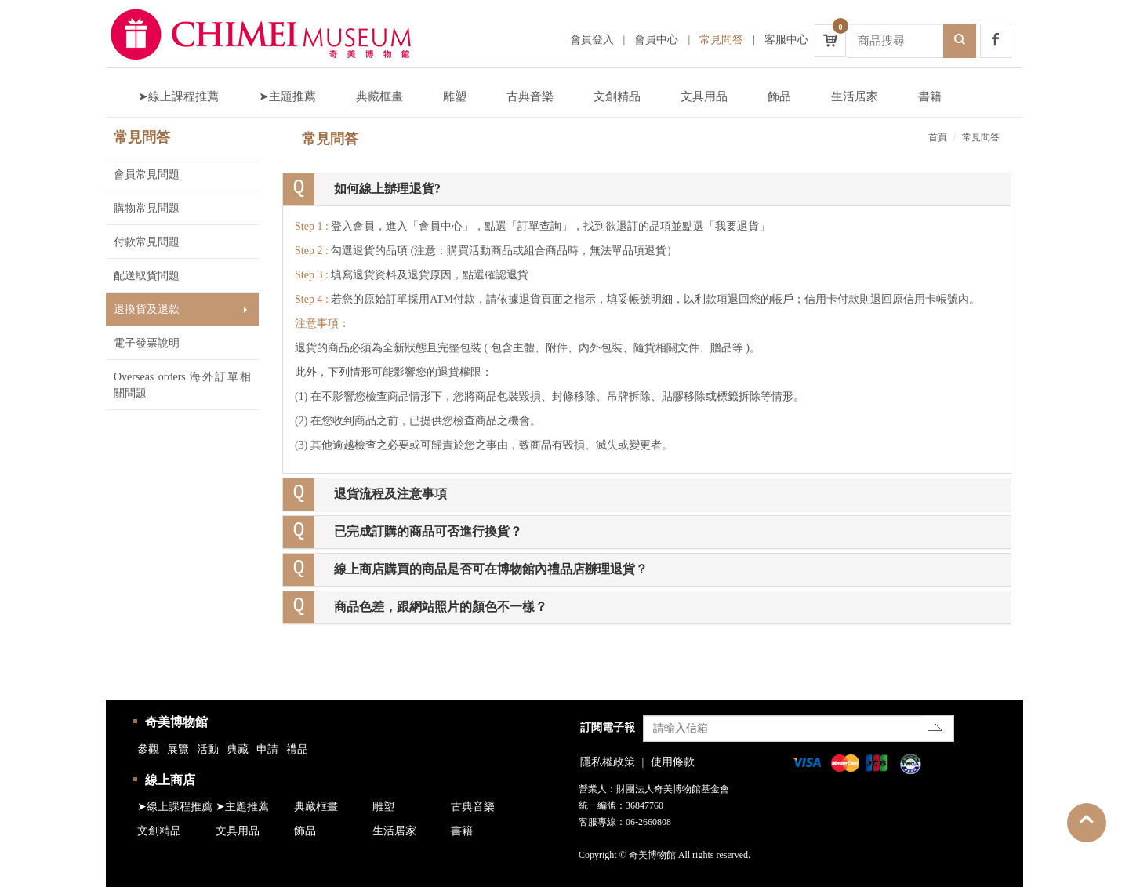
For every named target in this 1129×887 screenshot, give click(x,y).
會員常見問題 (147, 174)
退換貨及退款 (147, 309)
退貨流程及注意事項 (390, 493)
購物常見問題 (147, 208)
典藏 (238, 749)
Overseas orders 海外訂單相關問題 (182, 385)
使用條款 (673, 762)
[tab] (647, 189)
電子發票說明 (147, 343)
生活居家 (854, 96)
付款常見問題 (147, 242)
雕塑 (454, 96)
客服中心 (786, 39)
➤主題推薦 (287, 96)
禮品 (297, 749)
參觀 (148, 749)
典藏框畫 (379, 96)
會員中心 (656, 39)
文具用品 (704, 96)
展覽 (178, 749)
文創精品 (617, 96)
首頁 (937, 137)
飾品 (779, 96)
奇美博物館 (176, 722)
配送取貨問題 (147, 276)
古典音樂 (530, 96)
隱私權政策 (607, 762)
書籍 (930, 96)
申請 (267, 749)
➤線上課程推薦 (178, 96)
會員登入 (592, 39)
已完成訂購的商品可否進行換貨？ (428, 531)
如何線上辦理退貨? (387, 188)
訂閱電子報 (607, 727)
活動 (208, 749)
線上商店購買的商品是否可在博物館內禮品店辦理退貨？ (491, 569)
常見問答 (721, 39)
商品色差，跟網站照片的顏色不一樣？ (440, 606)
